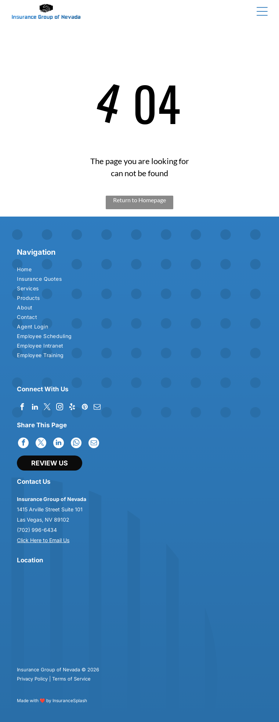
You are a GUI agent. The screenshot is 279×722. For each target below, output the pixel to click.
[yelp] (72, 408)
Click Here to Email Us (43, 540)
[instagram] (59, 408)
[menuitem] (77, 270)
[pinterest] (84, 408)
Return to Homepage (139, 199)
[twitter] (47, 408)
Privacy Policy (32, 679)
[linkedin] (34, 408)
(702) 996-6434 (37, 530)
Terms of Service (71, 679)
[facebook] (22, 408)
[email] (97, 408)
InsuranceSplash (69, 700)
